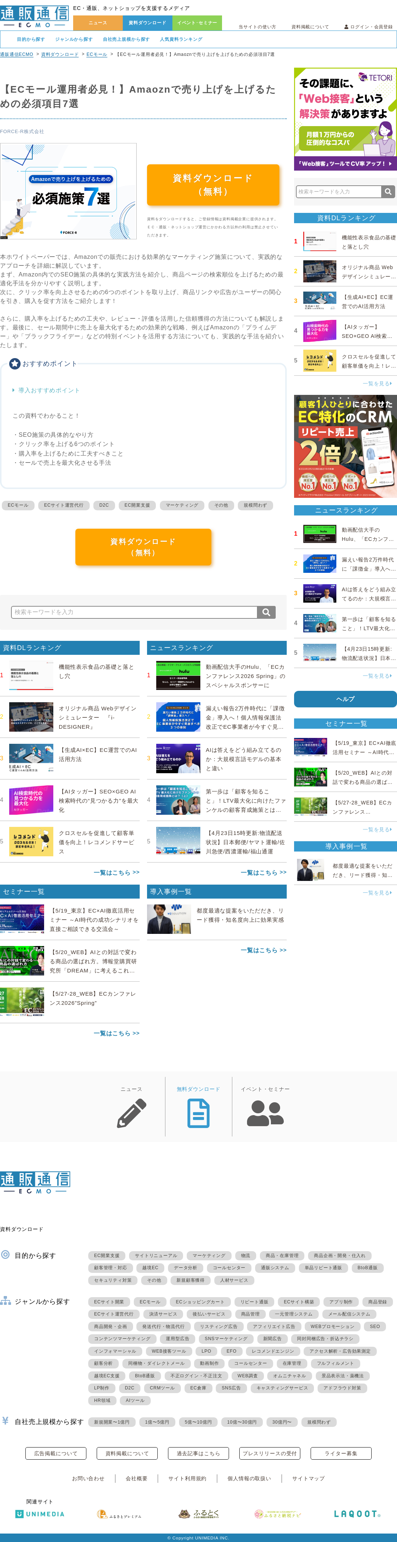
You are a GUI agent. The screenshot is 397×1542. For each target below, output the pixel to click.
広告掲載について (56, 1453)
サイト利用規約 (187, 1478)
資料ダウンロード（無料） (213, 184)
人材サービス (234, 1280)
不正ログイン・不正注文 (196, 1375)
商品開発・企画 (110, 1326)
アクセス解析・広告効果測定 (340, 1351)
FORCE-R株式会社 (22, 131)
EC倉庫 (198, 1388)
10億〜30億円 (242, 1422)
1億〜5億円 (157, 1422)
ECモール (96, 54)
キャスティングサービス (282, 1388)
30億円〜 (282, 1422)
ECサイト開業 (109, 1301)
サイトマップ (308, 1478)
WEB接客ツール (169, 1351)
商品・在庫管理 (282, 1255)
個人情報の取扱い (249, 1478)
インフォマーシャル (115, 1351)
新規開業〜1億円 (112, 1422)
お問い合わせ (88, 1478)
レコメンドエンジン (273, 1351)
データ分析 (185, 1267)
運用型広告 (177, 1338)
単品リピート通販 (323, 1267)
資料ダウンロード (148, 22)
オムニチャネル (289, 1375)
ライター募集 (341, 1453)
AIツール (135, 1400)
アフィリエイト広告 (274, 1326)
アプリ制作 (341, 1301)
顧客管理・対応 (110, 1267)
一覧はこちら (112, 873)
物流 (246, 1255)
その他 (221, 505)
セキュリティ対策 (113, 1280)
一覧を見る (377, 383)
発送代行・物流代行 (163, 1326)
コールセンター (229, 1267)
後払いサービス (209, 1314)
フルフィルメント (335, 1363)
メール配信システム (349, 1314)
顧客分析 (103, 1363)
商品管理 (250, 1314)
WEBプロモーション (332, 1326)
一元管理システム (293, 1314)
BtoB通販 (368, 1267)
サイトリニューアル (156, 1255)
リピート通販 (254, 1301)
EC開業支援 (137, 505)
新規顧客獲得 (190, 1280)
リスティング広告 (218, 1326)
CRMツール (162, 1388)
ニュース (98, 22)
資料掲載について (310, 27)
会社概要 (136, 1478)
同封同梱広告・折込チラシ (325, 1338)
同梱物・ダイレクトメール (156, 1363)
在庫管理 (292, 1363)
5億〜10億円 (198, 1422)
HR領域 (102, 1400)
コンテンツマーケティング (122, 1338)
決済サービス (163, 1314)
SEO (375, 1326)
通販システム (275, 1267)
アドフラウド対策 (342, 1388)
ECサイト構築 (299, 1301)
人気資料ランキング (181, 39)
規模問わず (255, 505)
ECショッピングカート (200, 1301)
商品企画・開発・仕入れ (340, 1255)
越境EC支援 (106, 1375)
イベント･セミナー (197, 22)
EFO (232, 1351)
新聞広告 (272, 1338)
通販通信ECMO (16, 54)
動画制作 (209, 1363)
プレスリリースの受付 (270, 1453)
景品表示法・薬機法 (343, 1375)
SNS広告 (231, 1388)
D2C (104, 505)
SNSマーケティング (226, 1338)
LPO (206, 1351)
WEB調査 (247, 1375)
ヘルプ (345, 699)
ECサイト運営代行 (64, 505)
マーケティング (182, 505)
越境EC (150, 1267)
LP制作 (102, 1388)
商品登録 (377, 1301)
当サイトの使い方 (257, 27)
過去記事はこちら (199, 1453)
